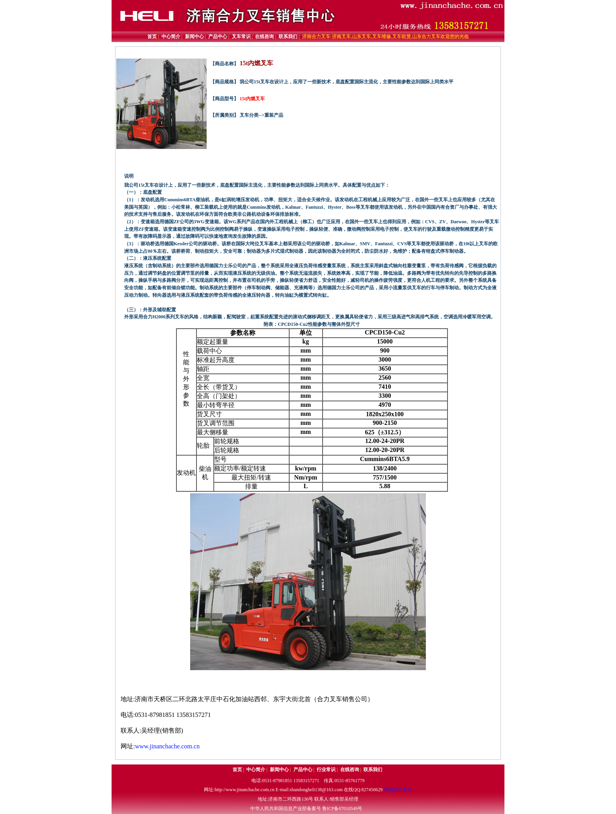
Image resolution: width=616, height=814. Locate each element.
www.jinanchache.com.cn (167, 746)
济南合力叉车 (398, 789)
